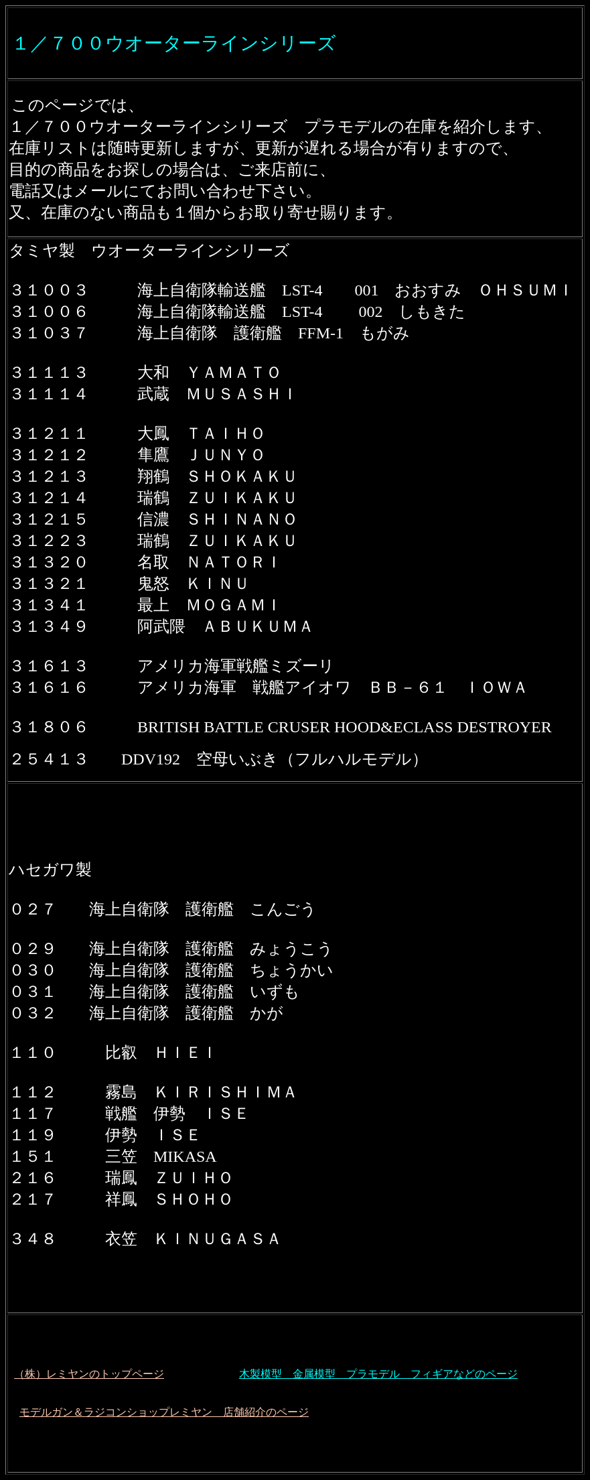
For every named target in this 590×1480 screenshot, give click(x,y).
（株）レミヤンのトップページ (89, 1374)
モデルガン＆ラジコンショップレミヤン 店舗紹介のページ (164, 1412)
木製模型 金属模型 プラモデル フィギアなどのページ (378, 1374)
